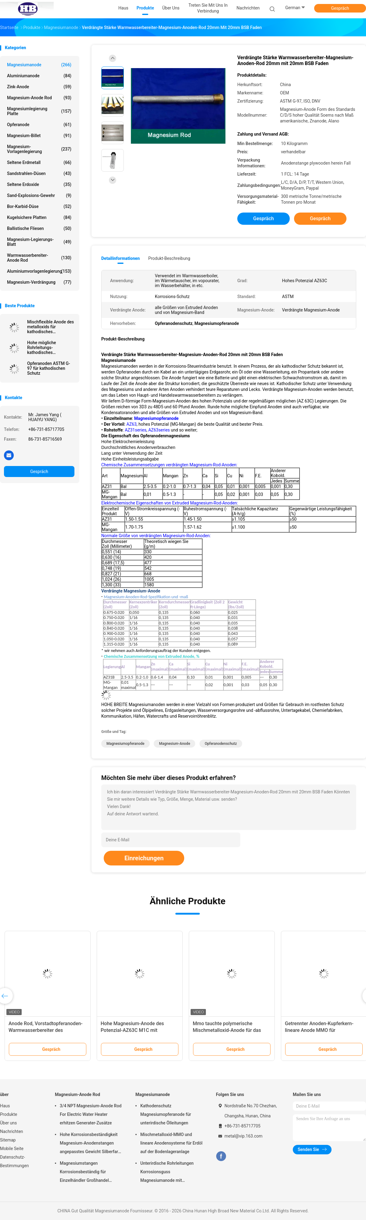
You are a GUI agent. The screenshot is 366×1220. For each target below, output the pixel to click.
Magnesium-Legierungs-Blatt (39, 242)
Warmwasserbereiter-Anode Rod (39, 258)
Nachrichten (11, 1131)
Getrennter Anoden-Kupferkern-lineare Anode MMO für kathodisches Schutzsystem (319, 1030)
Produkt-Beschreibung (169, 258)
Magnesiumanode (39, 65)
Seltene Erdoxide (39, 184)
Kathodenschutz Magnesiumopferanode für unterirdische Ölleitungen (165, 1114)
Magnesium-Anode (174, 743)
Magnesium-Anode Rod (39, 98)
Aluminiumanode (39, 76)
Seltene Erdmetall (39, 162)
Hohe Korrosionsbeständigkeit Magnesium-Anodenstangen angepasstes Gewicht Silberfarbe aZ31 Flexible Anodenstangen (91, 1144)
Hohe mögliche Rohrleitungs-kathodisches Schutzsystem (41, 347)
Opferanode (39, 125)
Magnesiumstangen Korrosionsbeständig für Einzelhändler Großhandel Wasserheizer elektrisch (84, 1173)
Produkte (8, 1114)
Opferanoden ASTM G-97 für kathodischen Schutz (48, 368)
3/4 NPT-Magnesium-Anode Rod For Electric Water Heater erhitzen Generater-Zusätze (90, 1114)
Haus (5, 1105)
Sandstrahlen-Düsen (39, 173)
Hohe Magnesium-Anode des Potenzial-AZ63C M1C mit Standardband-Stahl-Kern (132, 1030)
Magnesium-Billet (39, 136)
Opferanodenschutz (221, 743)
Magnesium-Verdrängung (39, 282)
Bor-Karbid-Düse (39, 206)
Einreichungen (143, 858)
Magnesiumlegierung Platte (39, 111)
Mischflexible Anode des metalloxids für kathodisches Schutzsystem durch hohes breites (50, 326)
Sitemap (8, 1140)
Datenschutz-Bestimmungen (14, 1161)
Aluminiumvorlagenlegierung (39, 271)
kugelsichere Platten (39, 217)
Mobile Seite (11, 1148)
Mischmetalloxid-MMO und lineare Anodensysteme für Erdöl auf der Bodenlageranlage (171, 1143)
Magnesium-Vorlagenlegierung (39, 149)
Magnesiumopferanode (125, 743)
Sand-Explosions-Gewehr (39, 195)
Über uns (8, 1122)
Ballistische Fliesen (39, 228)
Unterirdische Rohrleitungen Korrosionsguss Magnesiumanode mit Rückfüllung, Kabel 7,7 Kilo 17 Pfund (168, 1173)
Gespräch (340, 8)
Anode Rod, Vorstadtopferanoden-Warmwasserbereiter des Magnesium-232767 (46, 1030)
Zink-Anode (39, 87)
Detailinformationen (120, 258)
